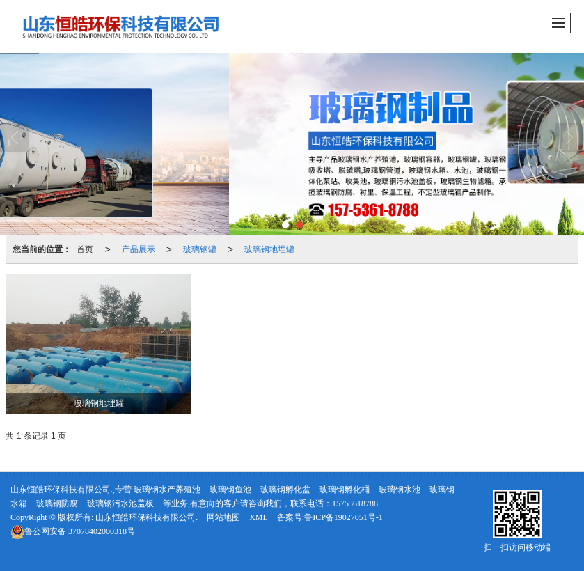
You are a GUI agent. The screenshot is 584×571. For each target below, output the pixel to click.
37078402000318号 (72, 531)
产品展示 (138, 249)
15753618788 (355, 503)
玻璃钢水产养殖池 (167, 489)
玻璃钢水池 (399, 489)
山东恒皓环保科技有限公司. (146, 517)
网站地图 (223, 517)
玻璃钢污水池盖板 (120, 503)
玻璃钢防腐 (57, 503)
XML (258, 517)
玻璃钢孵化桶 (344, 489)
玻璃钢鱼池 (230, 489)
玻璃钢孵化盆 (285, 489)
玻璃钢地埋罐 (269, 249)
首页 (85, 249)
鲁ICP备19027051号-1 (343, 517)
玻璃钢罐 (199, 249)
